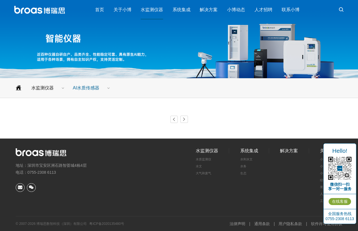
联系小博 (291, 9)
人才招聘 (263, 9)
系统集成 (181, 9)
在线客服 (340, 201)
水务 (243, 166)
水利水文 (246, 159)
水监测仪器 (152, 9)
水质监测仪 (203, 159)
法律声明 (237, 224)
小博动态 (236, 9)
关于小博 (122, 9)
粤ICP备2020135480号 (106, 224)
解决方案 (209, 9)
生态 (243, 173)
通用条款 (262, 224)
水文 (199, 166)
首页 (99, 9)
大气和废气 (203, 173)
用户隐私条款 (290, 224)
